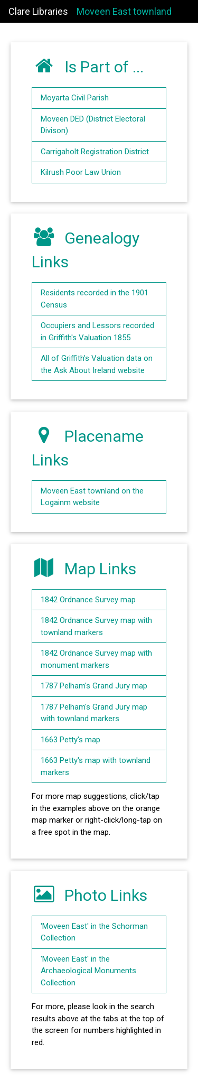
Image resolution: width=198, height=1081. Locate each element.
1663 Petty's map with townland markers (95, 766)
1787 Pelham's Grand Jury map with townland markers (94, 713)
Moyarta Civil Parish (75, 97)
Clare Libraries (38, 11)
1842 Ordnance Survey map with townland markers (96, 626)
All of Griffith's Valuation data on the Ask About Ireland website (97, 364)
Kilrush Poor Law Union (81, 172)
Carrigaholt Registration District (95, 151)
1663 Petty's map (70, 739)
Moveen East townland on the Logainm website (92, 497)
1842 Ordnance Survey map (88, 599)
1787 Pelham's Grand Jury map (94, 686)
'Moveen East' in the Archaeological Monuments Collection (88, 970)
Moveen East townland (124, 11)
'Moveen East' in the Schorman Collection (94, 932)
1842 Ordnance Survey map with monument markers (96, 659)
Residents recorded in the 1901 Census (94, 299)
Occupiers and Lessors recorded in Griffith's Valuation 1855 (97, 331)
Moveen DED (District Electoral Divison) (93, 125)
